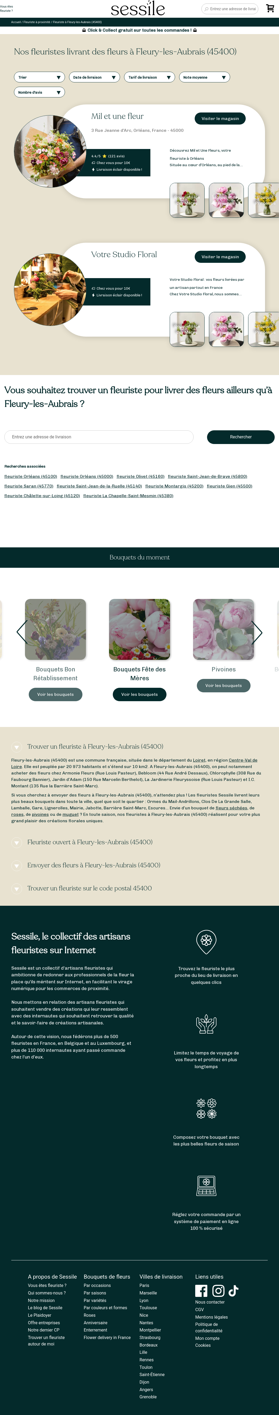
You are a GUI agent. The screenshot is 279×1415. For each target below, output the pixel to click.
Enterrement (95, 1330)
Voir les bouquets (55, 694)
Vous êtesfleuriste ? (6, 9)
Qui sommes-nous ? (47, 1293)
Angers (146, 1389)
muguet (71, 814)
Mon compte (207, 1338)
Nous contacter (209, 1302)
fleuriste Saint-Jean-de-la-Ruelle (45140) (99, 486)
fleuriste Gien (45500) (229, 486)
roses (17, 814)
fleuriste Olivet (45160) (141, 476)
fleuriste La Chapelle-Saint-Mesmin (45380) (128, 495)
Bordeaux (149, 1345)
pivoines (40, 814)
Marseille (148, 1293)
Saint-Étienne (152, 1374)
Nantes (146, 1322)
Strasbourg (150, 1337)
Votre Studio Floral (124, 254)
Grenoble (148, 1396)
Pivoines (224, 669)
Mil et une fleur (117, 116)
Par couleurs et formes (105, 1307)
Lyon (144, 1300)
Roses (90, 1315)
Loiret (199, 760)
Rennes (147, 1359)
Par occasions (97, 1285)
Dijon (144, 1382)
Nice (144, 1315)
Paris (144, 1285)
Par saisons (95, 1293)
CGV (199, 1309)
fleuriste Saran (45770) (28, 486)
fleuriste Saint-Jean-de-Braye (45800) (207, 476)
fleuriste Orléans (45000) (86, 476)
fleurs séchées (231, 807)
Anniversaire (95, 1322)
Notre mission (41, 1300)
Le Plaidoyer (39, 1315)
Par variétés (95, 1300)
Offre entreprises (44, 1322)
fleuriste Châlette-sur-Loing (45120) (42, 495)
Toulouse (148, 1307)
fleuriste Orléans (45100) (30, 476)
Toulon (146, 1367)
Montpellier (150, 1330)
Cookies (203, 1345)
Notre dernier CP (44, 1330)
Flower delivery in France (107, 1337)
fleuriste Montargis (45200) (174, 486)
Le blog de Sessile (45, 1307)
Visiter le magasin (220, 118)
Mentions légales (211, 1317)
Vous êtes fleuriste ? (47, 1285)
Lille (143, 1352)
